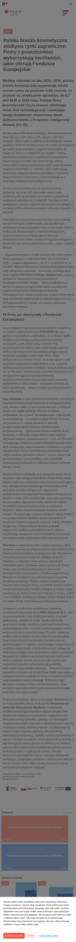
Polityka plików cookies (48, 936)
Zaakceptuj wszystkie (14, 936)
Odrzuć (31, 936)
